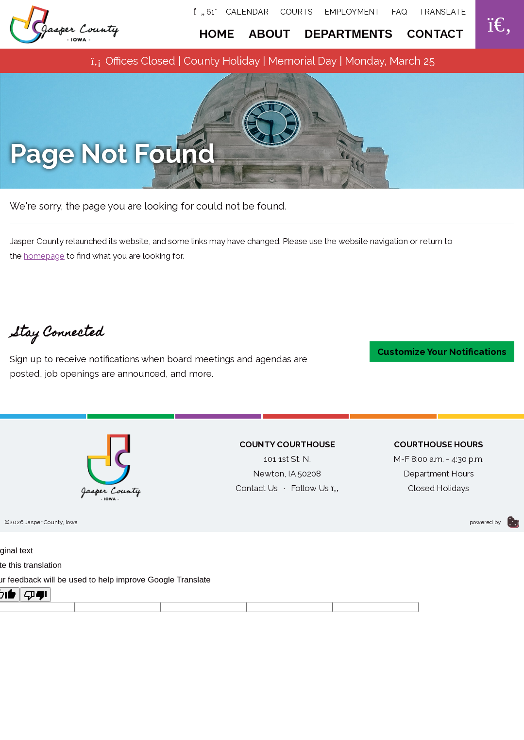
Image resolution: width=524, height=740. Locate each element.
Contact (435, 34)
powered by (494, 522)
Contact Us (257, 488)
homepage (44, 256)
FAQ (399, 12)
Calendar (247, 12)
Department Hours (439, 473)
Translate (442, 12)
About (269, 33)
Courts (296, 12)
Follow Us (315, 488)
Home (216, 34)
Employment (352, 12)
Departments (348, 33)
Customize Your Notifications (442, 351)
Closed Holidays (438, 488)
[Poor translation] (35, 594)
